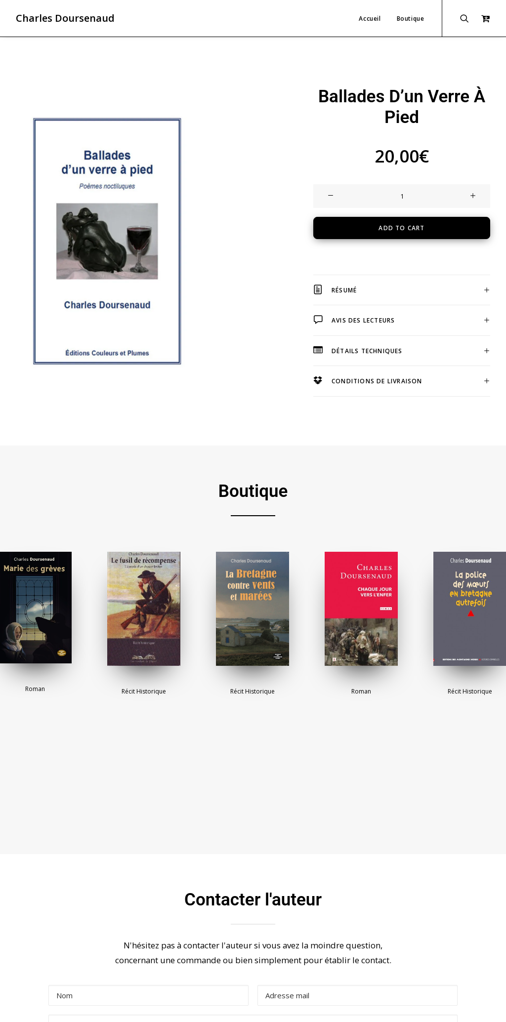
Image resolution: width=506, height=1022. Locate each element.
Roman (35, 626)
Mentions (122, 1003)
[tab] (401, 259)
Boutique (410, 18)
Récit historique (144, 628)
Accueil (369, 18)
